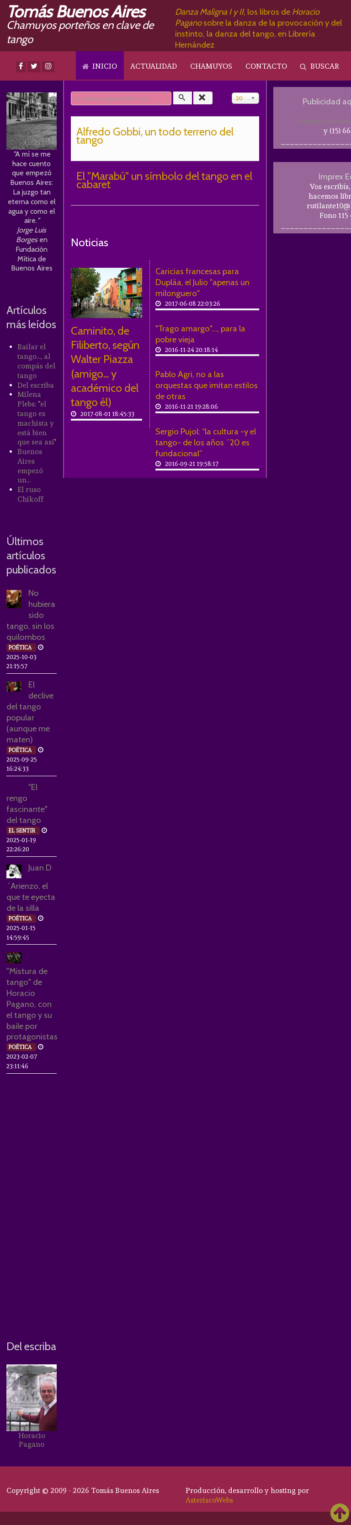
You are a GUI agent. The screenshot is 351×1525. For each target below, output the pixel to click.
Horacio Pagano (31, 1440)
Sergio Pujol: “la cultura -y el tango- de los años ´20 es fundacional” (205, 442)
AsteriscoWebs (209, 1500)
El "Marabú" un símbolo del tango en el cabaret (164, 180)
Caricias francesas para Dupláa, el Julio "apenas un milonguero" (202, 282)
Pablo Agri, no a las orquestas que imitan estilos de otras (206, 385)
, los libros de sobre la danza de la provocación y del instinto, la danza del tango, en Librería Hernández (258, 28)
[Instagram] (48, 66)
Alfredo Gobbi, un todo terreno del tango (155, 135)
